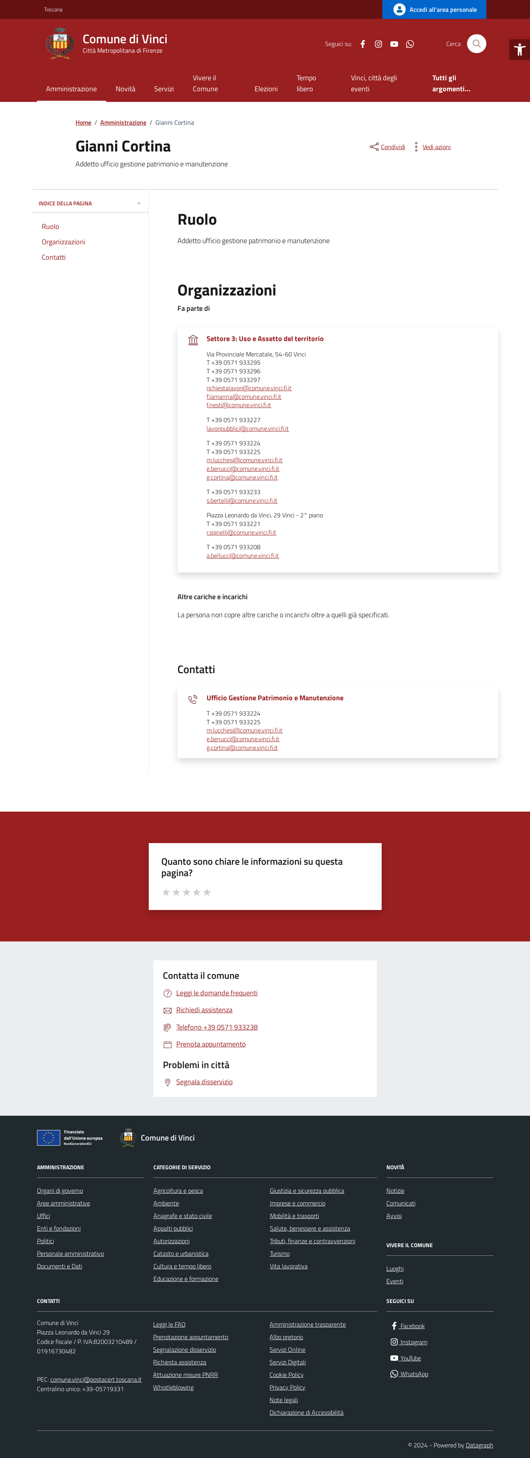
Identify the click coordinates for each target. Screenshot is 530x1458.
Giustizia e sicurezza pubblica (307, 1190)
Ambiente (166, 1203)
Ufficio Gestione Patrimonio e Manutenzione (275, 698)
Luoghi (395, 1268)
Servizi (164, 88)
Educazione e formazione (185, 1278)
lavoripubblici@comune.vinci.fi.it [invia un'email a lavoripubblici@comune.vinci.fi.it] (248, 428)
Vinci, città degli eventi (374, 83)
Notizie (395, 1190)
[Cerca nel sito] (476, 43)
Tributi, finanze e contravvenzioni (312, 1241)
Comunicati (401, 1203)
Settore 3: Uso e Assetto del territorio (265, 339)
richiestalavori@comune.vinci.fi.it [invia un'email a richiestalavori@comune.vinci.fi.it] (249, 388)
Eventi (394, 1281)
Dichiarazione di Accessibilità (306, 1412)
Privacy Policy (287, 1387)
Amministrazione (71, 88)
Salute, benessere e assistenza (310, 1228)
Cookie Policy (287, 1374)
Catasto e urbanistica (181, 1253)
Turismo (280, 1253)
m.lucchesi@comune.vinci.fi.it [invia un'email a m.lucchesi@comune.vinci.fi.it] (245, 460)
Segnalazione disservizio (184, 1349)
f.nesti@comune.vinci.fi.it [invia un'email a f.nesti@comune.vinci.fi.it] (239, 405)
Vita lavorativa (289, 1266)
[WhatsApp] (407, 44)
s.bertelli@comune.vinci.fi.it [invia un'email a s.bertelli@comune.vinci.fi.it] (242, 500)
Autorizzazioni (171, 1241)
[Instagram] (375, 44)
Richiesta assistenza (179, 1362)
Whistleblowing (173, 1387)
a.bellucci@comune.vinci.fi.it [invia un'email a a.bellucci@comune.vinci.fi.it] (243, 556)
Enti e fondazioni (59, 1228)
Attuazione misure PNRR (185, 1374)
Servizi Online (287, 1349)
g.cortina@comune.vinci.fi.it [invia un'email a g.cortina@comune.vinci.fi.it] (242, 477)
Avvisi (394, 1215)
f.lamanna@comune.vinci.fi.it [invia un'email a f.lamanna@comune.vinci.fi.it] (244, 397)
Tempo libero (306, 83)
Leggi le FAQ (169, 1324)
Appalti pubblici (173, 1228)
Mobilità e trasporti (294, 1215)
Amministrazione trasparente (308, 1324)
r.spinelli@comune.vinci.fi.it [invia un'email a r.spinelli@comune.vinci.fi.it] (241, 532)
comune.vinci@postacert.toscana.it (96, 1379)
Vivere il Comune (205, 83)
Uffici (43, 1215)
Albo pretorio (286, 1337)
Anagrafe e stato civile (182, 1215)
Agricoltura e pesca (178, 1190)
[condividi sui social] (387, 146)
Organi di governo (60, 1190)
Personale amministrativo (70, 1253)
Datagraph (479, 1445)
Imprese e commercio (297, 1203)
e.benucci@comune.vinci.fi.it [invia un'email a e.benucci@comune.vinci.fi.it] (243, 469)
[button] (520, 49)
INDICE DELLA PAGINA (90, 203)
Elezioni (266, 88)
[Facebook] (359, 44)
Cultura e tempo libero (182, 1266)
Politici (45, 1241)
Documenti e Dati (59, 1266)
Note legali (284, 1399)
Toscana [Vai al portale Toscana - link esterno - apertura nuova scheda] (53, 9)
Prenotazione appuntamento (190, 1337)
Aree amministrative (63, 1203)
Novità (125, 88)
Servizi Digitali (288, 1362)
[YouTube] (391, 44)
